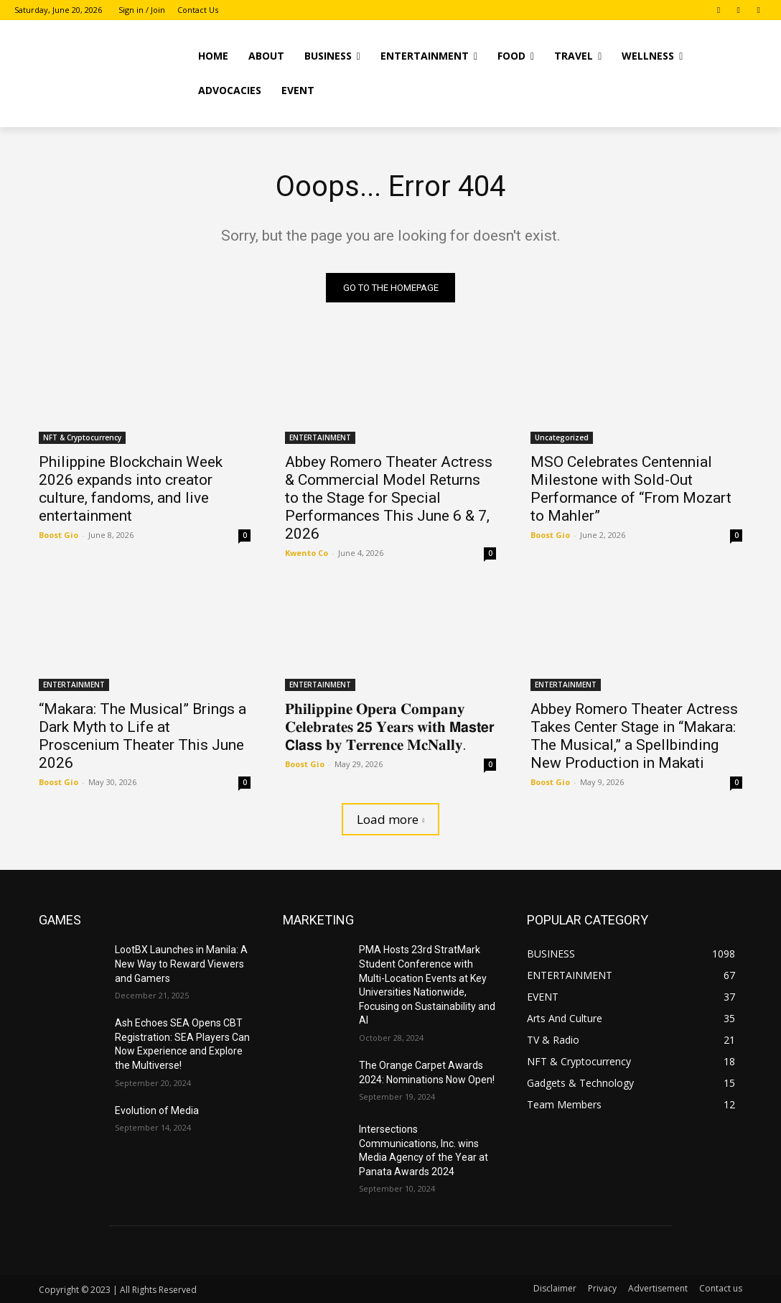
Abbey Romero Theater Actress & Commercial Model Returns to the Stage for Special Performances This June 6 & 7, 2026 (388, 497)
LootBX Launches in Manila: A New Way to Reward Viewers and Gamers (181, 964)
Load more (391, 820)
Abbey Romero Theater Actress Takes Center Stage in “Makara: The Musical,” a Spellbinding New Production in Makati (634, 736)
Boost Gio (58, 534)
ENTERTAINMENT (320, 437)
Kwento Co (306, 552)
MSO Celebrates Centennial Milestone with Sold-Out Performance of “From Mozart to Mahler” (630, 488)
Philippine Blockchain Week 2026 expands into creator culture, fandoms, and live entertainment (131, 488)
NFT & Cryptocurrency (82, 437)
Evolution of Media (157, 1110)
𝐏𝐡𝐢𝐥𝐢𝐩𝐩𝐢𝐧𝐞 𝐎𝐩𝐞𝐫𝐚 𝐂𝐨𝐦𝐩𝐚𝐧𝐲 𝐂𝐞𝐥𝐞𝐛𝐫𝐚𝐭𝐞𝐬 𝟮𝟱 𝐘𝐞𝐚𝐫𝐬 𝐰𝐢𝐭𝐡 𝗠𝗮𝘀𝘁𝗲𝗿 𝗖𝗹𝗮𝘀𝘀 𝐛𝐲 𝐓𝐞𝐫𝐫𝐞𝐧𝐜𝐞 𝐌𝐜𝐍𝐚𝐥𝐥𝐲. (390, 727)
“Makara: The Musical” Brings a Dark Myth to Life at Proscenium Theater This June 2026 (142, 736)
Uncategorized (562, 437)
